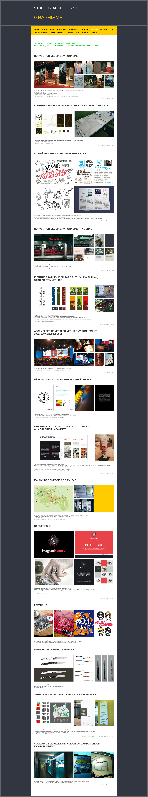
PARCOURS (85, 33)
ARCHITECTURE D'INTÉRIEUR (57, 29)
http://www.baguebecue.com (41, 593)
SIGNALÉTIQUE (85, 29)
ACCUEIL (36, 29)
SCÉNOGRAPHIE (73, 29)
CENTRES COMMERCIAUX (58, 33)
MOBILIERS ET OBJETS (40, 33)
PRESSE (70, 33)
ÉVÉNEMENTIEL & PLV (106, 29)
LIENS (77, 33)
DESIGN (44, 29)
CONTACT (94, 33)
